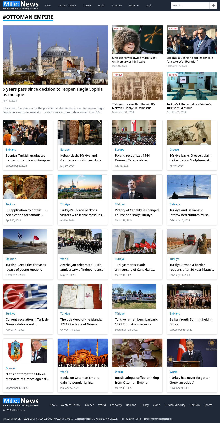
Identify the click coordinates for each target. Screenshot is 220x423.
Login (149, 5)
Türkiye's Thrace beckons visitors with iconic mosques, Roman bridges (81, 212)
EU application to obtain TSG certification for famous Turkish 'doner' (27, 212)
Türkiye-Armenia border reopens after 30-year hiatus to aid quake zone (190, 267)
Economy (116, 5)
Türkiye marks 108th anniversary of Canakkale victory (133, 267)
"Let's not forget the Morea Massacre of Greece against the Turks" (26, 376)
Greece (87, 5)
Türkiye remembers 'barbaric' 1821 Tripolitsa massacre (136, 321)
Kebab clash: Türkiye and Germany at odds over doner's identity (82, 158)
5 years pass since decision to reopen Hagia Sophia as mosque (53, 91)
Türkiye (10, 204)
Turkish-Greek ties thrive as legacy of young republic (26, 267)
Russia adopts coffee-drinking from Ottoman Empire (137, 380)
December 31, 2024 (123, 112)
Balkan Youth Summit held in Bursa (191, 321)
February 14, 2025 (177, 65)
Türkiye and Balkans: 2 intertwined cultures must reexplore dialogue (189, 212)
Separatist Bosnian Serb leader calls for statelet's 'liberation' (190, 59)
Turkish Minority (174, 405)
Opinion (11, 259)
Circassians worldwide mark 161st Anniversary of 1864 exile (134, 59)
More (134, 5)
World (101, 5)
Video (156, 405)
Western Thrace (67, 5)
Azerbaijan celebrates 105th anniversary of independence (81, 267)
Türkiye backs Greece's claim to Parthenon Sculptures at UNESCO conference (191, 158)
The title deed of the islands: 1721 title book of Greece (81, 321)
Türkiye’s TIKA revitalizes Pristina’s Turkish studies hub (189, 106)
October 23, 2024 (176, 112)
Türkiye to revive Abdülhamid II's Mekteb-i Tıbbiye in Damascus (133, 106)
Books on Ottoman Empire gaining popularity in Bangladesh (79, 380)
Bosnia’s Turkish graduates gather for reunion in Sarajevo (28, 157)
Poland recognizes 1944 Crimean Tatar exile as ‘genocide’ (132, 158)
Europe (65, 149)
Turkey (144, 405)
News (48, 5)
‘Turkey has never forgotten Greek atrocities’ (190, 380)
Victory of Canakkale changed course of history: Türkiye (137, 212)
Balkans (11, 149)
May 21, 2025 (119, 65)
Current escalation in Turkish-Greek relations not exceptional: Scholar (27, 322)
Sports (208, 405)
